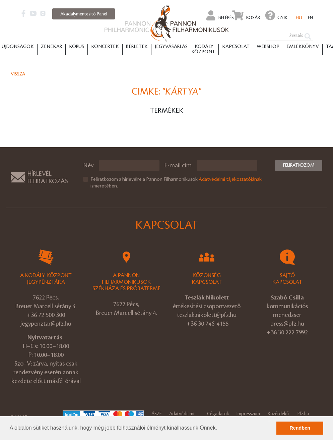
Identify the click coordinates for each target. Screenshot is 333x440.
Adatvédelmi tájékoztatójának (230, 179)
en (310, 17)
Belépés (220, 15)
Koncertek (105, 46)
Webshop (268, 46)
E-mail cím (178, 165)
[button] (219, 429)
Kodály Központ (203, 49)
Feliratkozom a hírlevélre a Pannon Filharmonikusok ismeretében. (176, 183)
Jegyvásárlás (171, 46)
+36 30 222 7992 (287, 332)
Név (88, 165)
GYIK (276, 15)
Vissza (18, 73)
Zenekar (51, 46)
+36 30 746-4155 (207, 323)
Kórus (76, 46)
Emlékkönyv (302, 46)
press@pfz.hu (287, 323)
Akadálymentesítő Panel (83, 13)
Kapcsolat (236, 46)
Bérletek (137, 46)
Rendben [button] (299, 428)
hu (299, 17)
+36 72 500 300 (46, 315)
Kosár (246, 15)
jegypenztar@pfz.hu (45, 323)
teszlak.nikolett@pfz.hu (207, 315)
